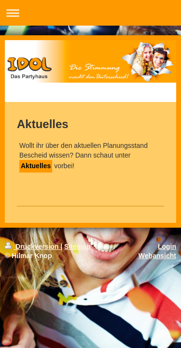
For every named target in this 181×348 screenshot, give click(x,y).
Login (167, 246)
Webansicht (157, 256)
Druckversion (32, 246)
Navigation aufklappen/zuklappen (90, 12)
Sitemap (77, 246)
